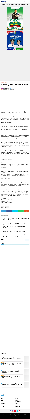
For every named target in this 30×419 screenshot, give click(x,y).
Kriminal (16, 398)
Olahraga (17, 400)
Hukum (2, 398)
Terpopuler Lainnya (15, 389)
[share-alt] (3, 211)
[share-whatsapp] (21, 211)
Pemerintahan (20, 4)
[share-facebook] (9, 211)
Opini (2, 401)
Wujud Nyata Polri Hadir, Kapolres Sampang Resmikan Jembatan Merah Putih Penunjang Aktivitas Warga (11, 371)
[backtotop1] (29, 418)
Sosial (28, 4)
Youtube (11, 414)
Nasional (12, 4)
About (4, 414)
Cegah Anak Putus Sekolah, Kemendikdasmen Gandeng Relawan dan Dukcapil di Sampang (11, 357)
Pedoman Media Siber (23, 414)
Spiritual (2, 406)
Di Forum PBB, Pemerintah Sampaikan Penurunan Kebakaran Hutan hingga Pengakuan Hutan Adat (12, 384)
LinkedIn (14, 414)
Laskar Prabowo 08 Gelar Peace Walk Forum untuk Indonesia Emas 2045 (11, 364)
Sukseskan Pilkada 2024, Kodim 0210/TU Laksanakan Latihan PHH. (10, 377)
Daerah (3, 4)
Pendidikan (3, 403)
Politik (16, 4)
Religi (2, 404)
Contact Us (7, 414)
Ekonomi (24, 4)
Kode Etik (15, 415)
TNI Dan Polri (7, 4)
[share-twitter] (15, 211)
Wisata (2, 407)
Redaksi (18, 414)
